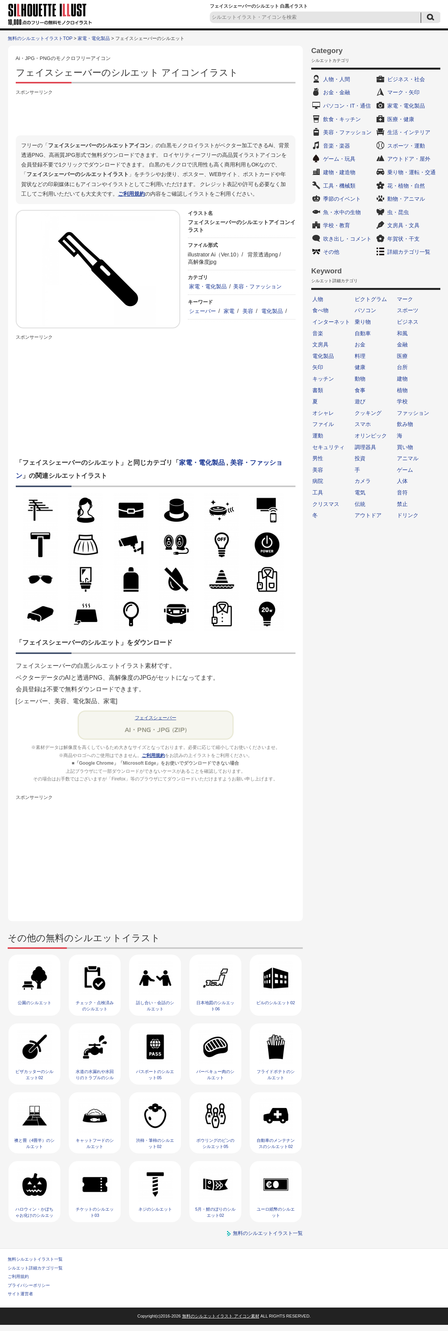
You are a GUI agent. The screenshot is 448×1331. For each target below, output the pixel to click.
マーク (405, 299)
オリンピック (371, 436)
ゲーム (405, 470)
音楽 (317, 333)
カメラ (363, 481)
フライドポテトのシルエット (276, 1074)
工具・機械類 (339, 186)
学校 (402, 401)
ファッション (413, 413)
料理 (360, 356)
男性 (317, 458)
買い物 (405, 447)
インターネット (331, 322)
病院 (317, 481)
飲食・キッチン (342, 119)
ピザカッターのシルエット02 (34, 1074)
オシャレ (323, 413)
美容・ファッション (257, 286)
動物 (360, 379)
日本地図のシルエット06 (215, 1005)
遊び (360, 401)
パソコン (365, 310)
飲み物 (405, 424)
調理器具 (365, 447)
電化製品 (272, 311)
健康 (360, 367)
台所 (402, 367)
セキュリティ (328, 447)
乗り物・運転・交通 (411, 172)
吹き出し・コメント (347, 239)
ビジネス (407, 322)
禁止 (402, 504)
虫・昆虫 (398, 212)
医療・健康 (400, 119)
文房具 (320, 344)
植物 (402, 390)
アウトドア (368, 515)
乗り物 (363, 322)
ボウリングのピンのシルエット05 (215, 1143)
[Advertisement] (155, 114)
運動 (317, 436)
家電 (229, 311)
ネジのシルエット (155, 1209)
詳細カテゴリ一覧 (408, 252)
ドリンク (407, 515)
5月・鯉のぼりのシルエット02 (215, 1212)
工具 (317, 492)
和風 (402, 333)
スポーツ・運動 (406, 146)
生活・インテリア (408, 132)
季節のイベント (342, 199)
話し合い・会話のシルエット (155, 1005)
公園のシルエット (34, 1002)
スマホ (363, 424)
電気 (360, 492)
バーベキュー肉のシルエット (215, 1074)
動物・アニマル (406, 199)
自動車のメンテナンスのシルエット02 (276, 1143)
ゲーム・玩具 (339, 159)
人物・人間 (336, 79)
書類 (317, 390)
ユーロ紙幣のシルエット (276, 1212)
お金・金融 (336, 92)
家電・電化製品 (94, 38)
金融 (402, 344)
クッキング (368, 413)
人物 (317, 299)
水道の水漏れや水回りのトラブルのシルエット (95, 1077)
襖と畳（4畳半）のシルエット (34, 1143)
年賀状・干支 (403, 239)
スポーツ (407, 310)
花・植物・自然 (406, 186)
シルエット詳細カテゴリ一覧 (35, 1268)
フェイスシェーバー (155, 717)
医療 (402, 356)
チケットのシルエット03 (95, 1212)
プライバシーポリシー (29, 1285)
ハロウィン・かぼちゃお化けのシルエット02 (34, 1215)
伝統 (360, 504)
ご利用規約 (131, 194)
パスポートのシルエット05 (155, 1074)
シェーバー (202, 311)
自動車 (363, 333)
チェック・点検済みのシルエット (95, 1005)
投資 (360, 458)
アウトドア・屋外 (408, 159)
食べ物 (320, 310)
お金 (360, 344)
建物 (402, 379)
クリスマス (325, 504)
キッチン (323, 379)
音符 (402, 492)
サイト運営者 (20, 1293)
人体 (402, 481)
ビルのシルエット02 (275, 1002)
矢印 (317, 367)
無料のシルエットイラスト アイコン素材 (220, 1316)
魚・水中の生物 (342, 212)
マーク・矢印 (403, 92)
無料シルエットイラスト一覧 (35, 1259)
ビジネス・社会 (406, 79)
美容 (247, 311)
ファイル (323, 424)
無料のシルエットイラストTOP (40, 38)
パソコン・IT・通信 (347, 106)
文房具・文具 (403, 225)
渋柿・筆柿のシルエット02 (155, 1143)
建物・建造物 (339, 172)
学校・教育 (336, 225)
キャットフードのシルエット (95, 1143)
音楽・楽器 (336, 146)
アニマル (407, 458)
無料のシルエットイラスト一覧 (268, 1233)
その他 (331, 252)
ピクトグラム (371, 299)
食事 (360, 390)
